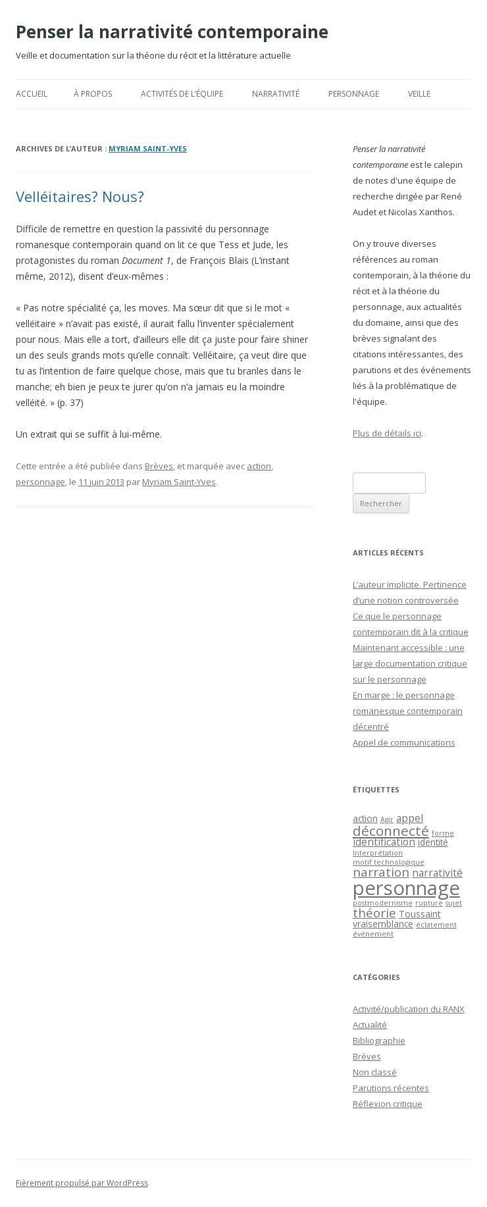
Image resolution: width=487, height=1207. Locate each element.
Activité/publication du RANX (409, 1009)
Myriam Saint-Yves (148, 148)
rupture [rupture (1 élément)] (429, 903)
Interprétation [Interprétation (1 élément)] (378, 853)
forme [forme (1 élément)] (443, 833)
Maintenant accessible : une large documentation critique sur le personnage (410, 663)
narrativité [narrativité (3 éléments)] (437, 872)
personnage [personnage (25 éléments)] (406, 888)
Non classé (375, 1072)
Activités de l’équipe (182, 93)
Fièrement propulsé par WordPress (82, 1183)
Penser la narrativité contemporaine (172, 31)
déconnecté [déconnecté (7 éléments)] (391, 830)
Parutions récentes (391, 1088)
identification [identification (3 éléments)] (384, 842)
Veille (419, 93)
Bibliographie (379, 1040)
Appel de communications (404, 742)
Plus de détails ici (387, 433)
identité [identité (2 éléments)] (433, 842)
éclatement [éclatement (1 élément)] (436, 924)
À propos (93, 93)
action (259, 466)
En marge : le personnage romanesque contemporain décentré (408, 710)
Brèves (159, 466)
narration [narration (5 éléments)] (381, 871)
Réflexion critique (388, 1104)
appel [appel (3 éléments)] (409, 818)
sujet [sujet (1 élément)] (454, 903)
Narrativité (275, 93)
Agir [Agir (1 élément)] (387, 819)
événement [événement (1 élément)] (373, 933)
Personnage (353, 93)
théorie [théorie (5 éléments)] (374, 912)
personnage (40, 482)
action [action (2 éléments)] (365, 818)
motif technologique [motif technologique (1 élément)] (388, 862)
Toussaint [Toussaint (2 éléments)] (419, 914)
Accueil (31, 93)
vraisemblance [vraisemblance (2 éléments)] (383, 923)
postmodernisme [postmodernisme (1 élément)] (383, 903)
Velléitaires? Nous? (80, 196)
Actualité (370, 1025)
